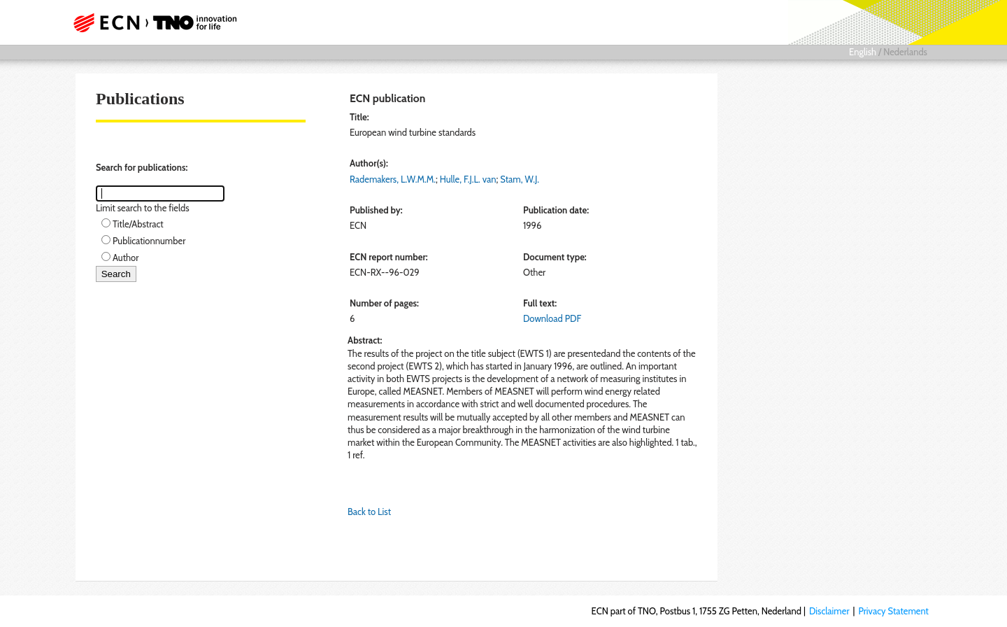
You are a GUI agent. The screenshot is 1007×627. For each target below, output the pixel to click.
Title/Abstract (138, 224)
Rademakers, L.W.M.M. (393, 179)
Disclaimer (829, 611)
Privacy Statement (893, 611)
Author (125, 257)
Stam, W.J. (519, 179)
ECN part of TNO (150, 22)
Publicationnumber (149, 240)
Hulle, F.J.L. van (468, 179)
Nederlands (905, 51)
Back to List (369, 511)
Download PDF (552, 318)
